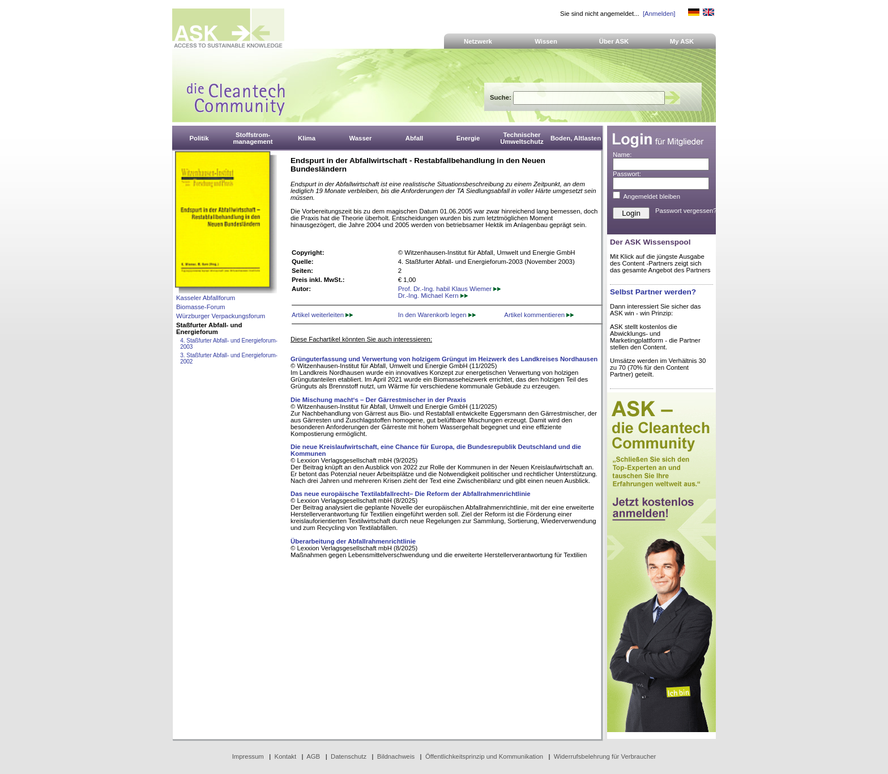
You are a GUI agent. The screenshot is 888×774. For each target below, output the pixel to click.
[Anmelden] (659, 13)
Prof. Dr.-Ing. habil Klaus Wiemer (449, 288)
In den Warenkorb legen (437, 314)
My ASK (682, 41)
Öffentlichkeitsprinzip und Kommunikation (484, 756)
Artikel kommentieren (539, 314)
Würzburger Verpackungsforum (220, 316)
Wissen (546, 41)
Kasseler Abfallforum (205, 297)
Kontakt (286, 756)
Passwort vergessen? (686, 210)
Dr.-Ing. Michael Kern (433, 295)
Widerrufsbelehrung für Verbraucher (605, 756)
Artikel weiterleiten (322, 314)
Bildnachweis (396, 756)
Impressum (248, 756)
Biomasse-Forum (200, 306)
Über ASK (614, 41)
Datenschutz (348, 756)
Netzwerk (478, 41)
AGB (313, 756)
